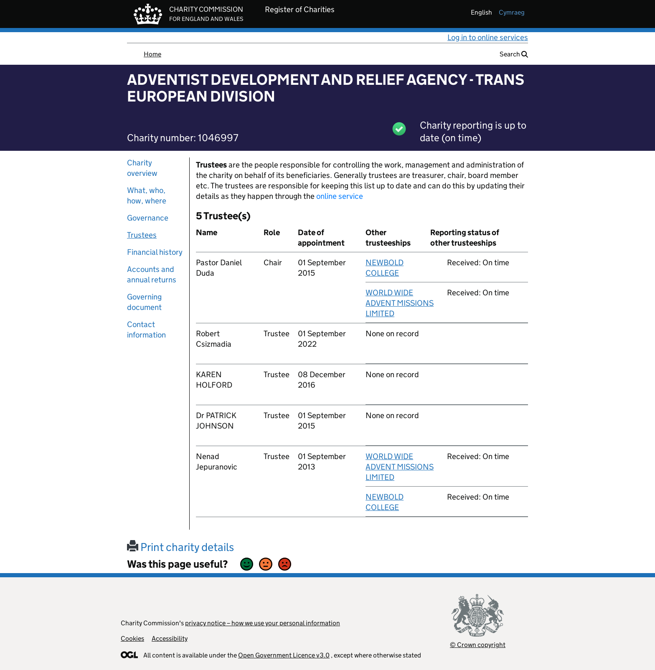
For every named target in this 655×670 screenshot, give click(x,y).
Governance (147, 218)
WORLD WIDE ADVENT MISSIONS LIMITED (400, 303)
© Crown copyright (477, 645)
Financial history (155, 252)
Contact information (146, 330)
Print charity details (180, 547)
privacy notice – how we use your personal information (262, 623)
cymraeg (512, 12)
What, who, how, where (146, 195)
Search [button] (514, 54)
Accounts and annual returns (151, 274)
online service (339, 196)
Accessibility (170, 638)
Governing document (144, 302)
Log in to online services (487, 37)
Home (152, 54)
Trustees (142, 235)
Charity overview (142, 168)
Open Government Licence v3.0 (284, 655)
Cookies (132, 638)
